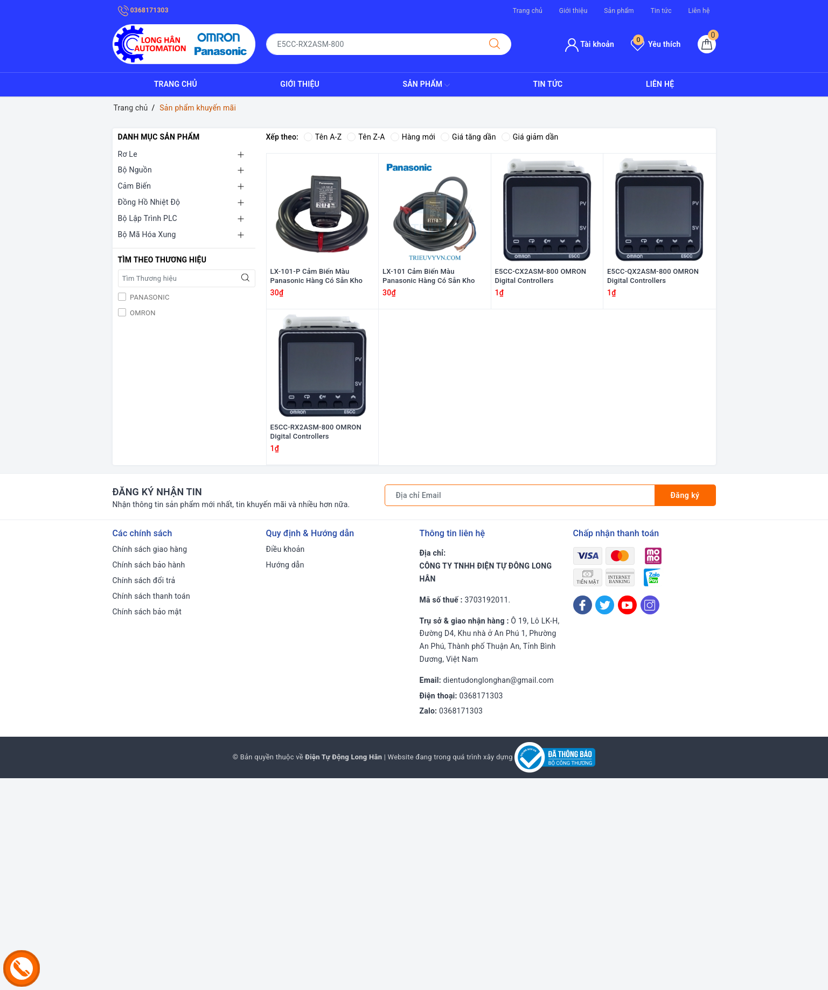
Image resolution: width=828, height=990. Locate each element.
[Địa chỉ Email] (520, 495)
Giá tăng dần (468, 137)
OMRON (142, 313)
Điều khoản (285, 549)
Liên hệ (698, 11)
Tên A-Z (323, 137)
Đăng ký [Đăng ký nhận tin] (685, 495)
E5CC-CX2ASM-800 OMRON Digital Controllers (541, 276)
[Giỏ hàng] (707, 44)
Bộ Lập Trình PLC (147, 218)
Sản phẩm (619, 11)
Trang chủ (527, 11)
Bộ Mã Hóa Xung (147, 234)
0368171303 (143, 10)
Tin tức (661, 11)
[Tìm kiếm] (494, 44)
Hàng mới (413, 137)
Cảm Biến (134, 186)
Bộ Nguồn (135, 169)
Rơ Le (127, 154)
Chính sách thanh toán (151, 596)
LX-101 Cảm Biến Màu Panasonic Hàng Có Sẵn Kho (428, 276)
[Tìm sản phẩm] (372, 44)
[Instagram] (650, 605)
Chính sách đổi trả (144, 580)
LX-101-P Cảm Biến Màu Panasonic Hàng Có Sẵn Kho (316, 276)
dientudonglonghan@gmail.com (498, 680)
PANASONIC (149, 297)
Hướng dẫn (285, 564)
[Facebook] (582, 605)
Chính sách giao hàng (150, 549)
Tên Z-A (366, 137)
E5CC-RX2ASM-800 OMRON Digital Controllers (316, 431)
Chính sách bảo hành (149, 564)
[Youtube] (627, 605)
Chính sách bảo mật (147, 611)
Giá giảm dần (530, 137)
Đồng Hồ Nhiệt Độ (149, 202)
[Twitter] (604, 605)
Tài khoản (589, 44)
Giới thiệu (573, 11)
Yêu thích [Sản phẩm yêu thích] (655, 44)
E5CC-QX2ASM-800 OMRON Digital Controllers (653, 276)
